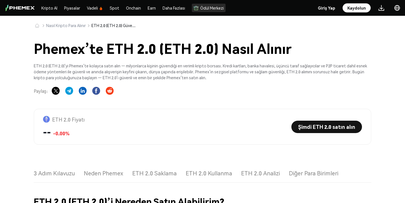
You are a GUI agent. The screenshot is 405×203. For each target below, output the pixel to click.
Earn (152, 7)
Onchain (133, 7)
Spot (114, 7)
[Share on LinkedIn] (82, 90)
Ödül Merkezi (209, 7)
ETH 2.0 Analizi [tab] (260, 173)
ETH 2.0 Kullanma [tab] (209, 173)
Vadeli (95, 7)
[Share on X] (55, 90)
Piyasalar (72, 7)
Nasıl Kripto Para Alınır (66, 25)
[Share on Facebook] (96, 90)
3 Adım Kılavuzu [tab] (54, 173)
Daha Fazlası (174, 7)
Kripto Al (49, 7)
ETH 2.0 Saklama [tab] (154, 173)
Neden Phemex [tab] (103, 173)
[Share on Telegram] (69, 90)
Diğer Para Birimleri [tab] (313, 173)
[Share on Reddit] (109, 90)
